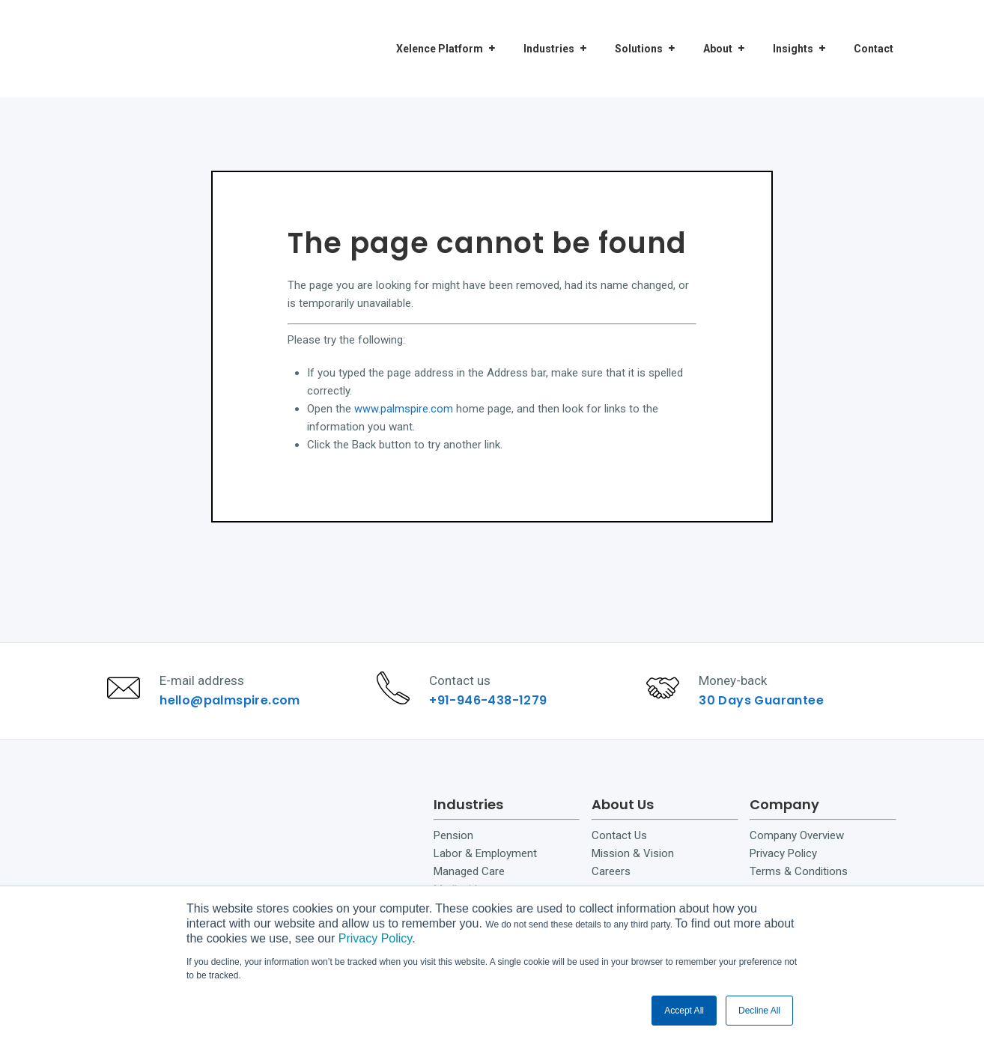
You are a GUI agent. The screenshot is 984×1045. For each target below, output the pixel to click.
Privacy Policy (375, 938)
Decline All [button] (759, 1010)
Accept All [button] (684, 1010)
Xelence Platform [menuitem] (439, 29)
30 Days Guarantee (765, 709)
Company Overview (797, 854)
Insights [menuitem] (793, 29)
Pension (453, 854)
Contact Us (619, 854)
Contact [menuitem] (873, 29)
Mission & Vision (633, 872)
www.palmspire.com (403, 408)
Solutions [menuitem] (639, 29)
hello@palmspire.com (234, 709)
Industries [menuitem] (548, 29)
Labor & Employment (485, 872)
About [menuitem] (717, 29)
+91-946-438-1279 (493, 709)
